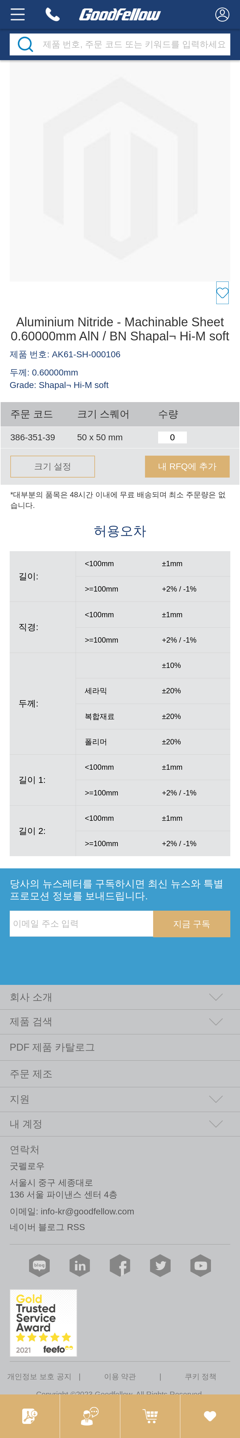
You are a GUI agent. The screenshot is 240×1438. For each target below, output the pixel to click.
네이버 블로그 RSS (47, 1227)
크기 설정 (53, 466)
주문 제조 (31, 1073)
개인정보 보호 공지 (39, 1376)
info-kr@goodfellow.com (87, 1211)
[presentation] (57, 950)
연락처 (25, 1149)
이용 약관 (120, 1376)
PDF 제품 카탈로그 (52, 1047)
